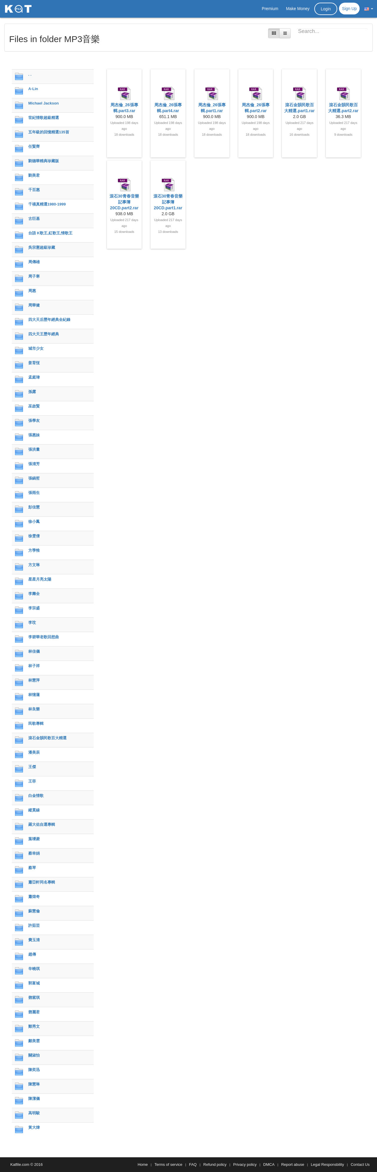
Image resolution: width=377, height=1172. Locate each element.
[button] (368, 8)
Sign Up (349, 8)
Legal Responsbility (327, 1164)
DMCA (269, 1164)
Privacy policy (245, 1164)
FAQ (193, 1164)
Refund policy (214, 1164)
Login (326, 8)
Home (143, 1164)
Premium (270, 8)
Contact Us (360, 1164)
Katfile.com (19, 1164)
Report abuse (292, 1164)
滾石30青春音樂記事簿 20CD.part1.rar (168, 202)
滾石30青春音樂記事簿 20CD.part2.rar (124, 202)
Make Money (298, 8)
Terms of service (168, 1164)
